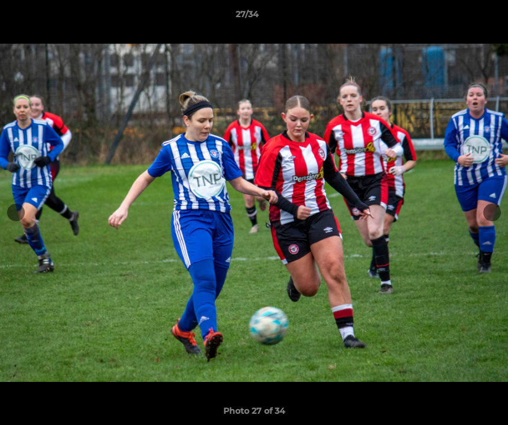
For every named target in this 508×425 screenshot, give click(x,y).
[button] (458, 17)
